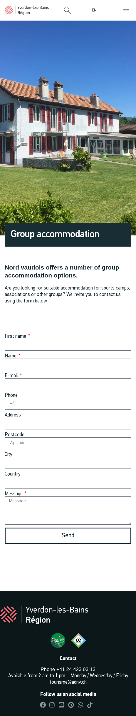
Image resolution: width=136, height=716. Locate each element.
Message (14, 493)
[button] (67, 10)
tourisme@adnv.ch (68, 682)
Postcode (14, 434)
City (8, 454)
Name (11, 356)
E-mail (12, 375)
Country (12, 474)
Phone (11, 395)
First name (16, 336)
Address (13, 415)
